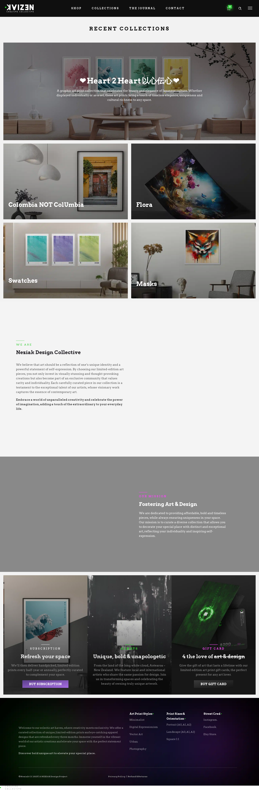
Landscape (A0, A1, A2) (180, 731)
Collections (105, 8)
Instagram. (210, 719)
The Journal (142, 8)
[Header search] (239, 8)
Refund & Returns (137, 776)
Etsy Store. (210, 734)
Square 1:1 (172, 739)
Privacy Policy (116, 776)
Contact (175, 8)
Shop (76, 8)
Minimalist (137, 719)
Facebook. (210, 727)
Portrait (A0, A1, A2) (178, 724)
